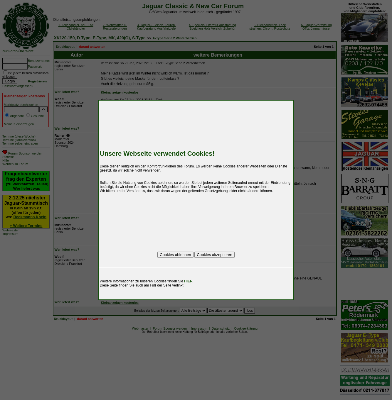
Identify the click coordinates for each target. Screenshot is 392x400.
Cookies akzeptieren (214, 254)
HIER (188, 281)
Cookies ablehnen (175, 254)
